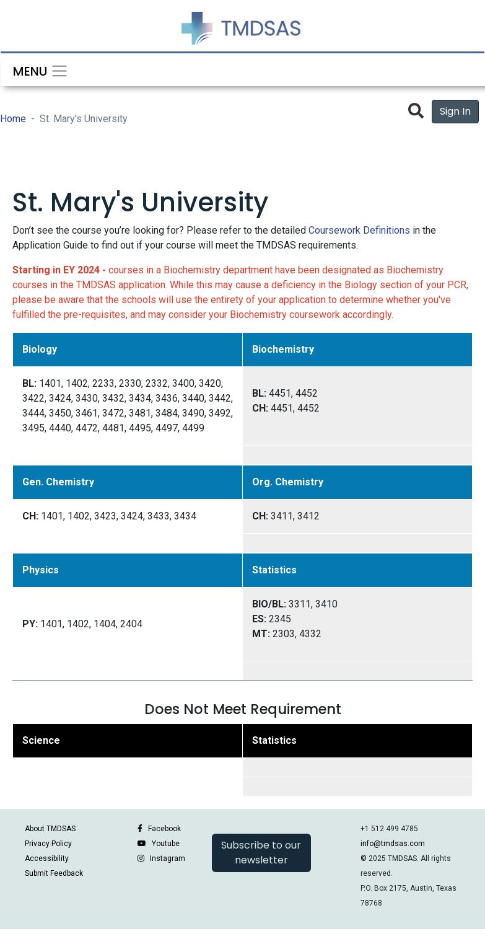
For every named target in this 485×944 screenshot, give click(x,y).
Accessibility (47, 858)
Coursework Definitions (359, 230)
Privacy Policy (48, 843)
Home (13, 119)
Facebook (164, 828)
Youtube (166, 843)
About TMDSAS (50, 828)
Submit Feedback (54, 873)
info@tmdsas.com (392, 843)
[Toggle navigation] (37, 69)
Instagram (167, 858)
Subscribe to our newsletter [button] (261, 852)
